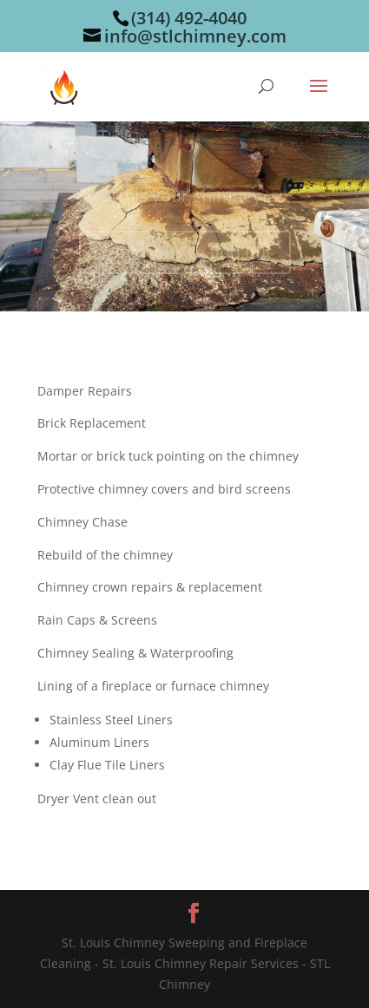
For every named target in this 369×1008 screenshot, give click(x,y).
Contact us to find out (185, 254)
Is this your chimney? (184, 198)
